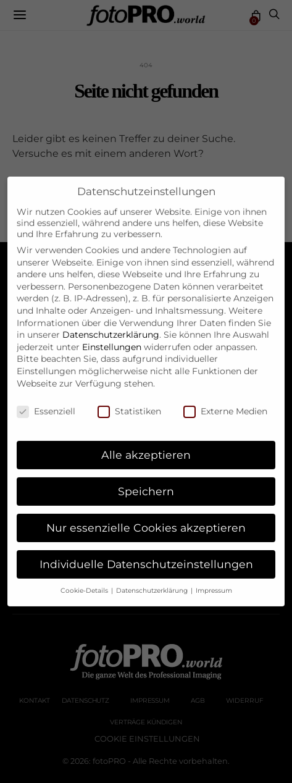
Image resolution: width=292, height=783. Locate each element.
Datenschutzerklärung (110, 324)
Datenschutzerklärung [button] (153, 580)
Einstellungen (111, 336)
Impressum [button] (214, 580)
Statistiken (129, 401)
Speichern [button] (146, 480)
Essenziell (46, 401)
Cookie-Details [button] (85, 580)
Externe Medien (225, 401)
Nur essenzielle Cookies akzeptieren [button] (146, 517)
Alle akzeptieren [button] (146, 444)
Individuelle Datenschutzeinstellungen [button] (146, 553)
